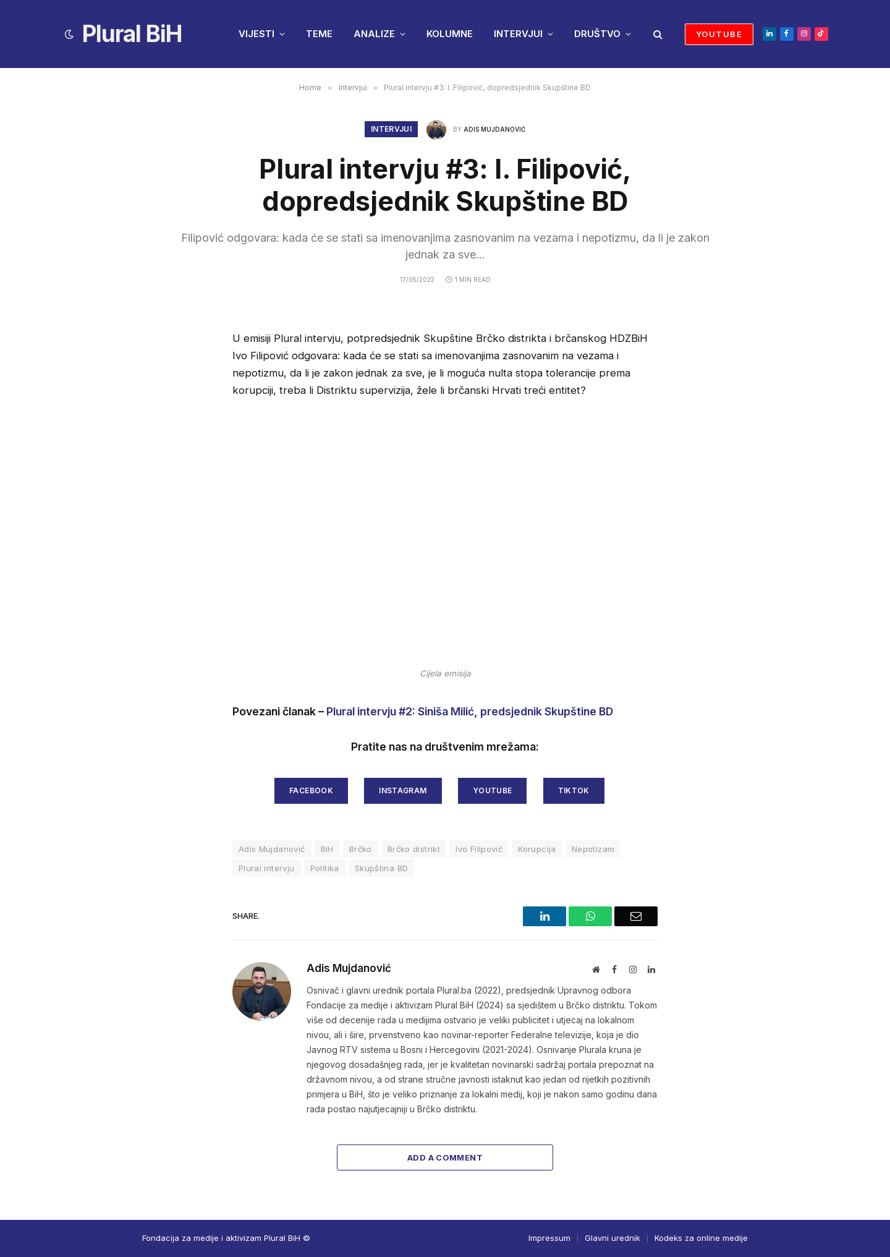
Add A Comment (445, 1157)
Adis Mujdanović (494, 129)
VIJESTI (256, 34)
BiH (327, 849)
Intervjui (391, 129)
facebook (311, 790)
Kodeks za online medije (701, 1238)
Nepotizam (593, 849)
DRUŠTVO (597, 34)
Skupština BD (382, 868)
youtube (492, 790)
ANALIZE (374, 34)
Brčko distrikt (414, 849)
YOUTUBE (719, 34)
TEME (319, 34)
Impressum (549, 1238)
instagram (402, 790)
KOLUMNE (449, 34)
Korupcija (537, 849)
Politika (324, 868)
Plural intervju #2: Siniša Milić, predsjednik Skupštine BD (469, 711)
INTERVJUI (518, 34)
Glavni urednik (612, 1238)
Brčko (360, 849)
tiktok (574, 790)
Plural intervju (267, 868)
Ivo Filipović (479, 849)
